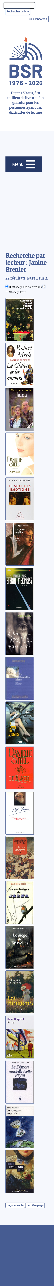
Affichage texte (15, 292)
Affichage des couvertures (25, 286)
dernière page (35, 1205)
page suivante (15, 1205)
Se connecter (38, 19)
